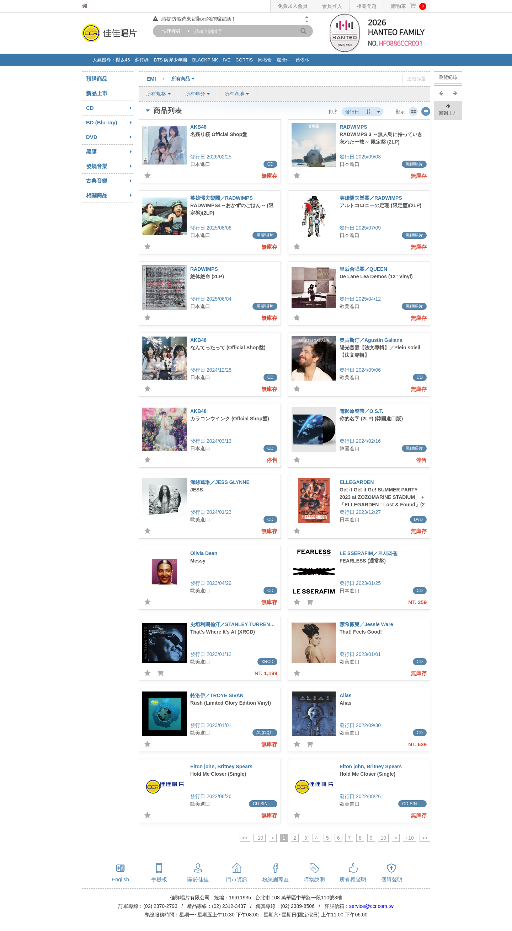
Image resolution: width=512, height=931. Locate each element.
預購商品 (96, 79)
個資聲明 (391, 879)
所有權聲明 (353, 879)
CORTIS (244, 60)
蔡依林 (302, 60)
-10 (259, 838)
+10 (409, 838)
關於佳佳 (198, 879)
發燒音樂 (109, 166)
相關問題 (367, 6)
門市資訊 (236, 879)
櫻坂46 (123, 60)
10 (383, 838)
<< (245, 838)
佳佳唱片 (98, 6)
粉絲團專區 (275, 879)
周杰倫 (265, 60)
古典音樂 (109, 181)
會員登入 (332, 6)
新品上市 (96, 93)
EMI (158, 79)
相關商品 (109, 195)
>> (425, 838)
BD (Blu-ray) (109, 122)
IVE (226, 60)
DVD (109, 137)
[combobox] (174, 31)
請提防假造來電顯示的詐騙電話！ (194, 19)
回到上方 (448, 109)
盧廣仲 (283, 60)
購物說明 (314, 879)
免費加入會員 (293, 6)
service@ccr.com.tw (371, 906)
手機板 (159, 879)
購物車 (408, 6)
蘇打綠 (142, 60)
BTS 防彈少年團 (170, 60)
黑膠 (109, 152)
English (120, 879)
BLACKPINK (205, 60)
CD (109, 108)
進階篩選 (416, 78)
